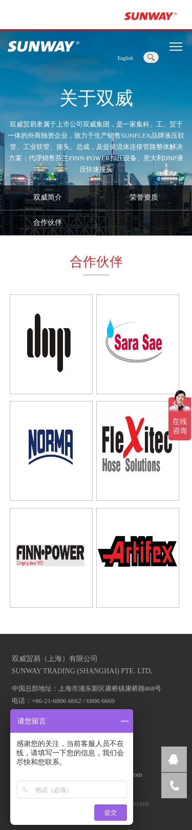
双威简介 (47, 197)
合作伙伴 (47, 222)
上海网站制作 (134, 804)
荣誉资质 (144, 197)
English (125, 58)
